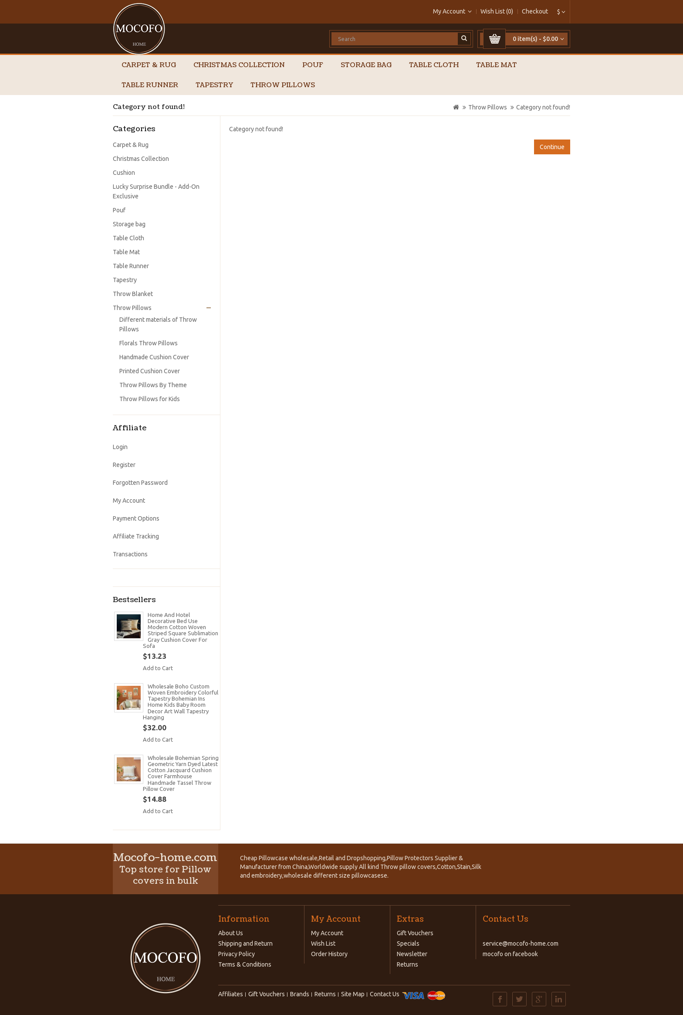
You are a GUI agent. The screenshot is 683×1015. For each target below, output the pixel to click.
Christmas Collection (239, 65)
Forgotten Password (140, 482)
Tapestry (214, 85)
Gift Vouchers (415, 933)
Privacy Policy (236, 953)
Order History (329, 953)
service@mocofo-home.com (520, 943)
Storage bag (366, 65)
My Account (129, 500)
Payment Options (136, 518)
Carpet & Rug (149, 65)
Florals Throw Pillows (148, 343)
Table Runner (150, 85)
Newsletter (412, 953)
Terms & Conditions (244, 964)
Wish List (323, 943)
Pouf (312, 65)
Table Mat (496, 65)
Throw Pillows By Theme (153, 384)
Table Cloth (434, 65)
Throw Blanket (133, 293)
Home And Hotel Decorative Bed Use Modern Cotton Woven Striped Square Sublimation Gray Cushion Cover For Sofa (180, 630)
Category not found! (543, 107)
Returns (407, 964)
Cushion (124, 172)
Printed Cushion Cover (149, 371)
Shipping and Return (245, 943)
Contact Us (384, 994)
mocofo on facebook (510, 953)
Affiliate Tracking (136, 536)
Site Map (353, 994)
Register (124, 464)
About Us (230, 933)
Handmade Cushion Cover (154, 357)
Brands (299, 994)
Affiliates (230, 994)
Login (120, 446)
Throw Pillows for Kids (149, 398)
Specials (408, 943)
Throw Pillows (282, 85)
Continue (552, 146)
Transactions (130, 554)
